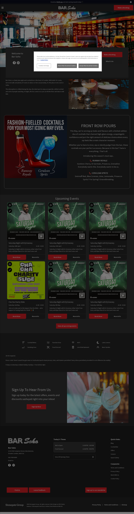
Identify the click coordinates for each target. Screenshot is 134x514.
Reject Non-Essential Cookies (67, 65)
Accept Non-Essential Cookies (89, 65)
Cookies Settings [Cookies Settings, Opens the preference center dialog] (44, 65)
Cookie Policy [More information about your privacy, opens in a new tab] (44, 60)
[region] (68, 61)
